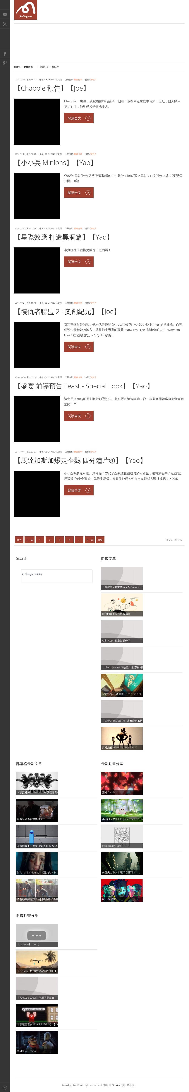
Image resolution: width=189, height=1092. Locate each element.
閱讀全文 (74, 118)
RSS (5, 24)
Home (17, 66)
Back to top (5, 1087)
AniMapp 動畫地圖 (25, 10)
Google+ (5, 63)
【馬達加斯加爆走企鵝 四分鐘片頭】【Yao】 (80, 460)
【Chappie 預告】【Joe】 (52, 88)
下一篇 (90, 540)
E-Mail (5, 14)
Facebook (5, 53)
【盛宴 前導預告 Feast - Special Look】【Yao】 (84, 385)
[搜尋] (52, 574)
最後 (100, 540)
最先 (19, 540)
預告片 (93, 79)
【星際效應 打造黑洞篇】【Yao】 (63, 237)
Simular (116, 1085)
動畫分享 (44, 66)
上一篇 (29, 540)
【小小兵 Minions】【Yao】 (55, 162)
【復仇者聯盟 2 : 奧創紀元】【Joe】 (67, 311)
